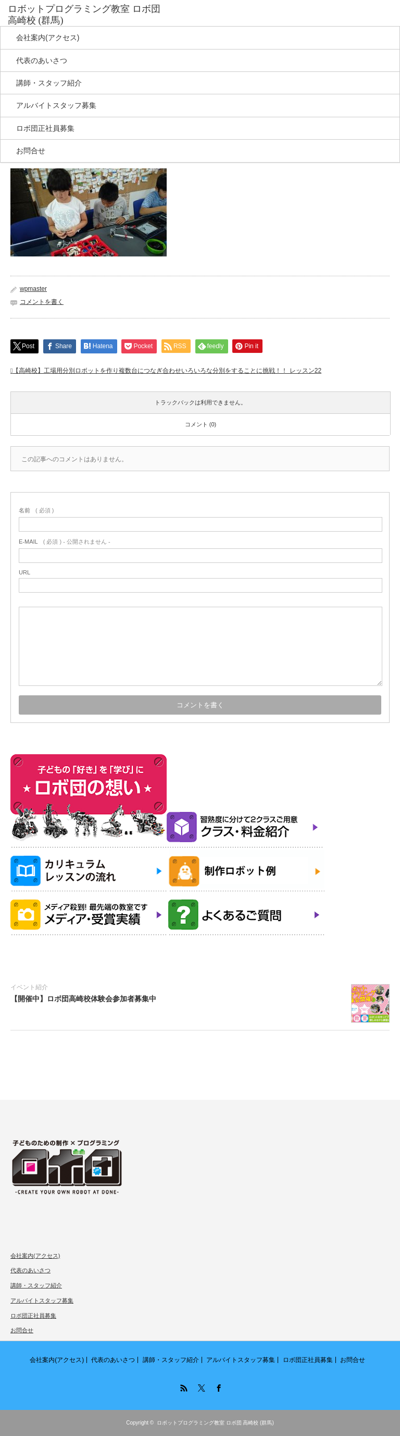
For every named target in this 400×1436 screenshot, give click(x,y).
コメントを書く (42, 301)
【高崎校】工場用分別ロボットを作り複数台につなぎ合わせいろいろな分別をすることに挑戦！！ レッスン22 (166, 370)
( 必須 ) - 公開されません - (64, 541)
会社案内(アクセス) (47, 37)
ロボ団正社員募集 (45, 128)
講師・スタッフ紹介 (49, 83)
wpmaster (33, 288)
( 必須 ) (36, 510)
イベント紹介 (29, 987)
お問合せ (30, 150)
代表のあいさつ (41, 60)
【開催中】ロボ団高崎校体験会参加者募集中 (83, 999)
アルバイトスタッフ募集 (56, 105)
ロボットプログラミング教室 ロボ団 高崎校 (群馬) (215, 1423)
